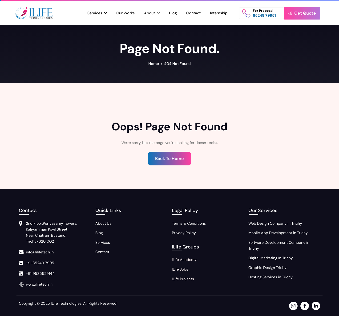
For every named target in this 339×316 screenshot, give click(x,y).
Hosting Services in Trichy (270, 277)
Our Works (125, 13)
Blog (173, 13)
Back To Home (169, 158)
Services (97, 13)
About (152, 13)
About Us (103, 223)
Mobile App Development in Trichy (278, 232)
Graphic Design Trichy (267, 267)
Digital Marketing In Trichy (270, 258)
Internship (218, 13)
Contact (193, 13)
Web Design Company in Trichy (275, 223)
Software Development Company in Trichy (278, 245)
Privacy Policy (184, 232)
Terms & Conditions (189, 223)
